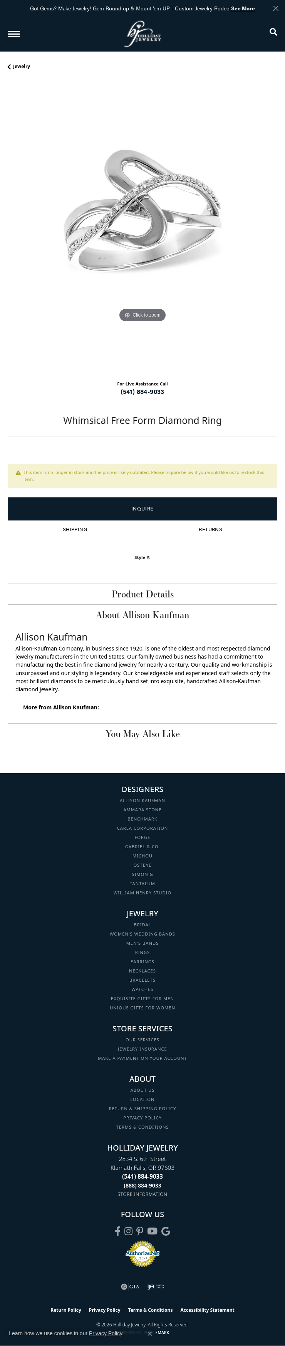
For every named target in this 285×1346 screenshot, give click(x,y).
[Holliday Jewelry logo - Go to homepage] (142, 33)
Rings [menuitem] (142, 952)
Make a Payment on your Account (142, 1058)
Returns (210, 529)
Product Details (143, 593)
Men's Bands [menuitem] (142, 943)
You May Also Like (143, 733)
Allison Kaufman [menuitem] (142, 800)
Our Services (142, 1039)
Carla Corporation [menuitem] (142, 828)
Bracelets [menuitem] (142, 980)
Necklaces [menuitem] (142, 971)
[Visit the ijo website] (155, 1287)
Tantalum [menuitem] (142, 883)
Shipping (75, 529)
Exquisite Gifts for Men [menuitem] (142, 998)
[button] (273, 33)
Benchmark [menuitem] (142, 819)
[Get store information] (143, 1194)
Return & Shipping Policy (142, 1108)
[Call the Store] (142, 1176)
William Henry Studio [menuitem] (142, 893)
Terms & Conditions (142, 1127)
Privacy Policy (142, 1118)
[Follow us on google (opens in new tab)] (165, 1231)
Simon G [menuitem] (142, 874)
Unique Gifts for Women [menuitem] (142, 1008)
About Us (143, 1090)
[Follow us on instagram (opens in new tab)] (128, 1231)
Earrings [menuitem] (142, 961)
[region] (142, 228)
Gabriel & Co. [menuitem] (142, 846)
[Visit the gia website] (130, 1287)
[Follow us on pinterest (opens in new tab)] (139, 1231)
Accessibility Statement (207, 1310)
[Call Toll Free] (142, 1185)
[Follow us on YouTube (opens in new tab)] (152, 1231)
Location (142, 1099)
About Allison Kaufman (142, 614)
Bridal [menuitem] (142, 924)
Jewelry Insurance (142, 1049)
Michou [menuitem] (142, 856)
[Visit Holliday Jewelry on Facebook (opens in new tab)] (118, 1231)
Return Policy (65, 1310)
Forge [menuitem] (143, 837)
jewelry (21, 66)
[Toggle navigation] (14, 34)
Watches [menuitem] (142, 989)
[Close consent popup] (150, 1333)
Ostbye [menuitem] (143, 865)
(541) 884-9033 (142, 391)
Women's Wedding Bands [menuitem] (142, 934)
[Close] (275, 8)
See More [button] (243, 8)
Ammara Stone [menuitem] (142, 809)
